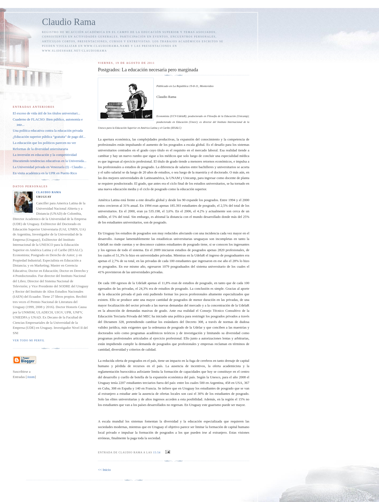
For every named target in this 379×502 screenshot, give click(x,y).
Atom (31, 377)
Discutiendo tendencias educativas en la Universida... (49, 161)
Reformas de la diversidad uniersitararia (40, 149)
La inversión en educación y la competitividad (45, 155)
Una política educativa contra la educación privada (48, 130)
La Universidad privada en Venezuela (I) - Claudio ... (49, 167)
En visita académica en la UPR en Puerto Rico (45, 173)
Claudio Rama (69, 22)
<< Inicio (104, 470)
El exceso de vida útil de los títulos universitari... (46, 113)
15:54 (157, 452)
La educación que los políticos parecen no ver (44, 143)
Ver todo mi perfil (29, 340)
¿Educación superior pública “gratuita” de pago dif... (49, 137)
